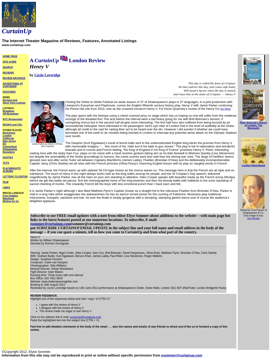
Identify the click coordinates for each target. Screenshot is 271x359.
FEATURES (9, 91)
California (8, 138)
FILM (5, 182)
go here (225, 108)
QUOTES (8, 157)
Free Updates (10, 195)
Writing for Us (11, 201)
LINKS (6, 187)
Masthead (8, 198)
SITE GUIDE (9, 61)
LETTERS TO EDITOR (15, 176)
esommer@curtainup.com (50, 224)
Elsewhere (9, 152)
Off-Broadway (11, 113)
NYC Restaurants (13, 119)
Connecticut (10, 146)
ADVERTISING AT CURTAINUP (13, 85)
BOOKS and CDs (12, 124)
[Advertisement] (83, 341)
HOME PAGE (10, 56)
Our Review (253, 218)
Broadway (8, 111)
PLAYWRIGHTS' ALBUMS (12, 169)
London (7, 135)
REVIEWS (8, 72)
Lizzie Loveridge (47, 75)
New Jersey (9, 141)
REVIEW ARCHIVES (14, 78)
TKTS (6, 163)
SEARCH (8, 67)
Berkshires (9, 132)
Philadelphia (10, 149)
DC (4, 143)
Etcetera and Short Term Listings (14, 101)
